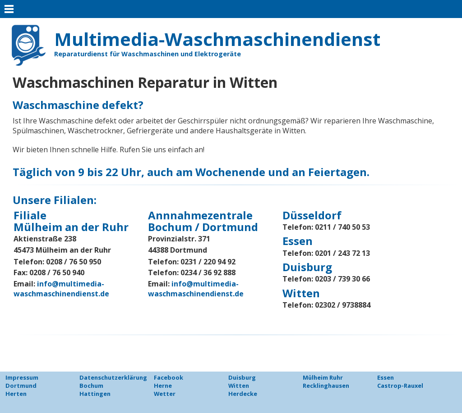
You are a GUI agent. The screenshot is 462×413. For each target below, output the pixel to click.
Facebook (168, 377)
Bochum (91, 385)
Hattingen (95, 394)
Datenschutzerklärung (113, 377)
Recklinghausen (326, 385)
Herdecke (242, 394)
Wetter (165, 394)
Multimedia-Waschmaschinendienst (217, 39)
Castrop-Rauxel (400, 385)
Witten (238, 385)
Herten (16, 394)
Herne (163, 385)
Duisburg (242, 377)
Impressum (21, 377)
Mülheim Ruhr (323, 377)
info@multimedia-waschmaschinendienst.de (61, 289)
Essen (385, 377)
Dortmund (21, 385)
